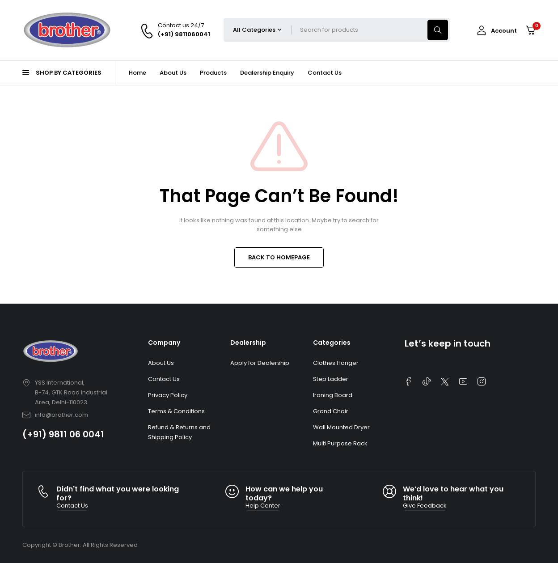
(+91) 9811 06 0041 (63, 434)
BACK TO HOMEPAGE (279, 257)
